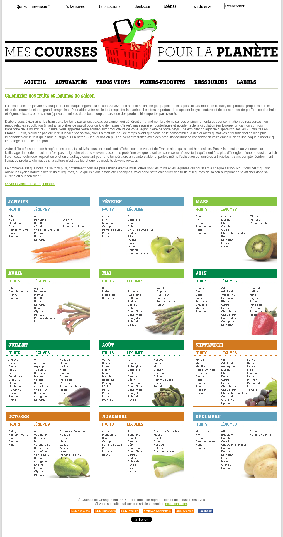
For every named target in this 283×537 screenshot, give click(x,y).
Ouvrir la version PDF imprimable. (30, 184)
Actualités (80, 510)
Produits (129, 510)
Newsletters (157, 510)
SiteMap (184, 510)
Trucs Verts (105, 510)
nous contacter (176, 504)
